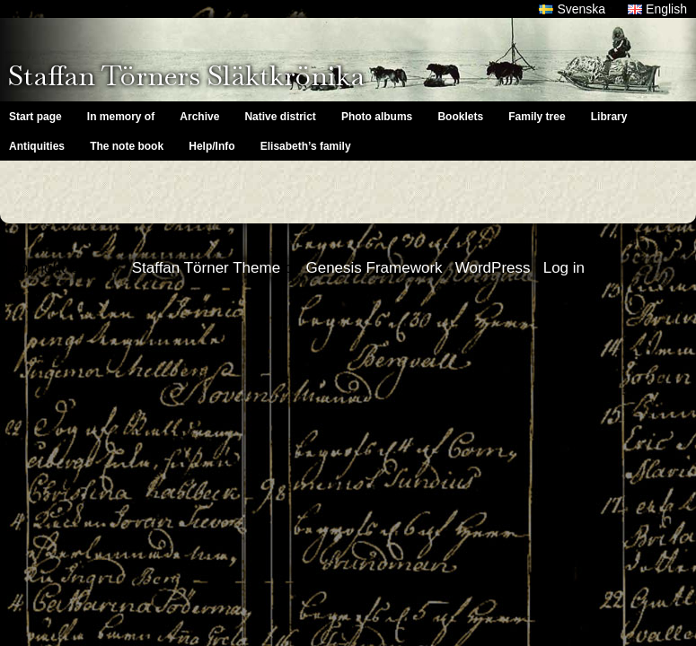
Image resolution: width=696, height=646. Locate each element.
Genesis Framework (373, 267)
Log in (564, 267)
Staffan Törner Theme (206, 267)
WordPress (493, 267)
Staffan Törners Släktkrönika (186, 75)
